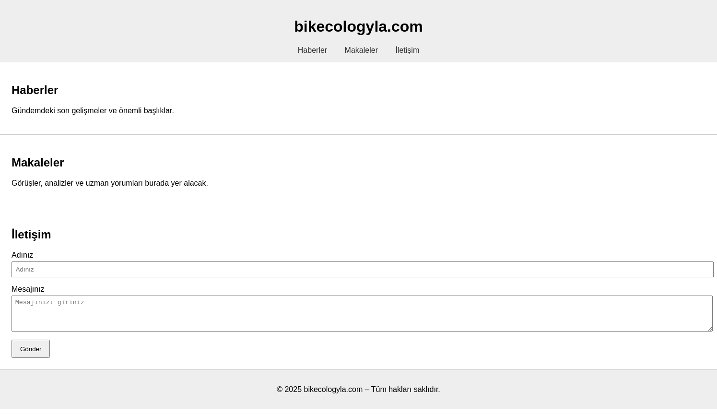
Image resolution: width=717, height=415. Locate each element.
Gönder (30, 354)
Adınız (22, 255)
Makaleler (361, 50)
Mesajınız (28, 289)
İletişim (407, 50)
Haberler (312, 50)
